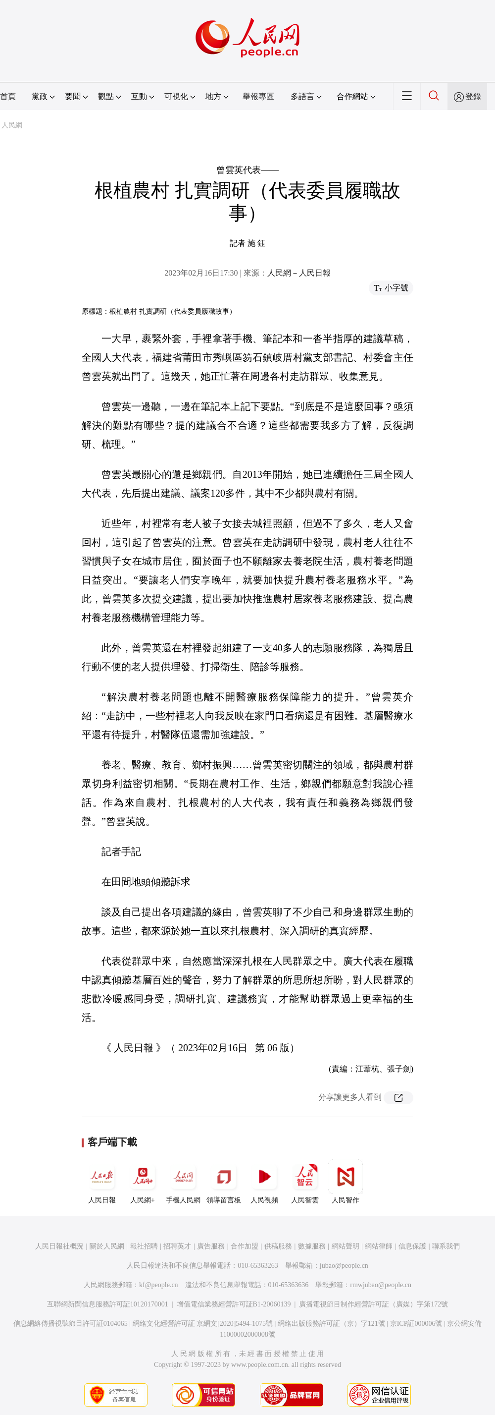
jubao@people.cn (344, 1265)
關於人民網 (107, 1246)
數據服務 (312, 1246)
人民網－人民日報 (299, 273)
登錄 (473, 96)
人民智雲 (305, 1181)
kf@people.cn (158, 1285)
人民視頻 (264, 1181)
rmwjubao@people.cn (380, 1285)
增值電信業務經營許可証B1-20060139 (234, 1304)
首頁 (8, 96)
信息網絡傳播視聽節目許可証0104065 (70, 1323)
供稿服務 (278, 1246)
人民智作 (345, 1181)
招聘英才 (177, 1246)
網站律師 (379, 1246)
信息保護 (412, 1246)
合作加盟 (244, 1246)
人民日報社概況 (59, 1246)
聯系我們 (446, 1246)
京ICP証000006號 (416, 1323)
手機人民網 (183, 1181)
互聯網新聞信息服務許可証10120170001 (107, 1304)
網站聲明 (345, 1246)
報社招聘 (144, 1246)
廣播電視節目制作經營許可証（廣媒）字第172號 (373, 1304)
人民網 (11, 125)
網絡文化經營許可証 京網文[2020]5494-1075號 (203, 1323)
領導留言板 (223, 1181)
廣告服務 (211, 1246)
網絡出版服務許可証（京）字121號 (331, 1323)
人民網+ (142, 1181)
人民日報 (102, 1181)
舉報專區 (258, 96)
